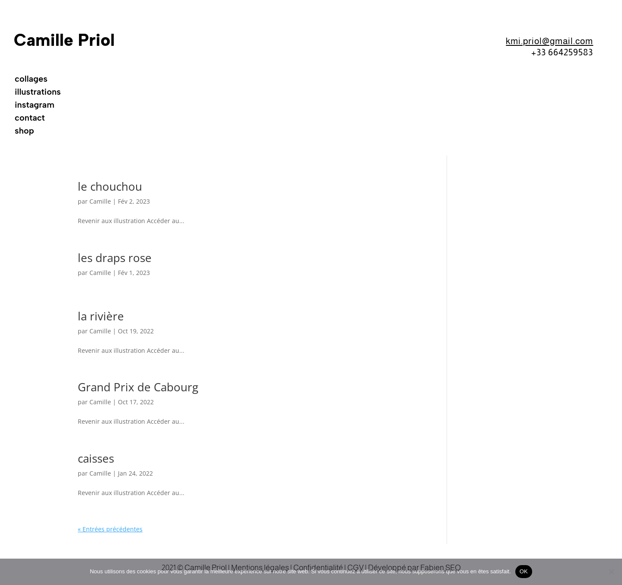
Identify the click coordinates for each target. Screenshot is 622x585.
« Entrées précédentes (110, 529)
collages (31, 80)
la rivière (101, 316)
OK (524, 571)
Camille (100, 201)
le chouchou (110, 186)
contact (30, 119)
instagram (34, 106)
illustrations (38, 93)
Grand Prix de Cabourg (138, 387)
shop (24, 132)
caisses (96, 458)
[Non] (611, 571)
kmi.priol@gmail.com (549, 41)
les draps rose (115, 257)
